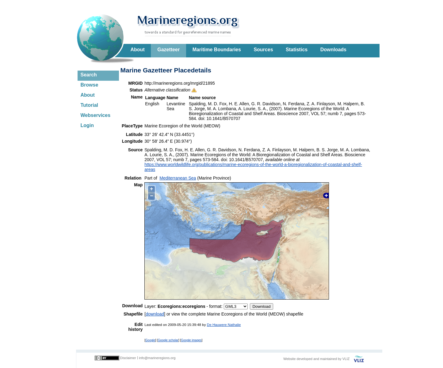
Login (87, 125)
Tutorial (89, 105)
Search (89, 74)
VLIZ (346, 359)
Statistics (296, 49)
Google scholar (168, 340)
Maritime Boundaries (217, 49)
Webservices (96, 115)
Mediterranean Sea (177, 178)
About (138, 49)
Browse (89, 84)
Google (150, 340)
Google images (191, 340)
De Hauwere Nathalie (224, 325)
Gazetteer (168, 49)
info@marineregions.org (157, 358)
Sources (263, 49)
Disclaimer (128, 358)
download (155, 314)
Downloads (333, 49)
